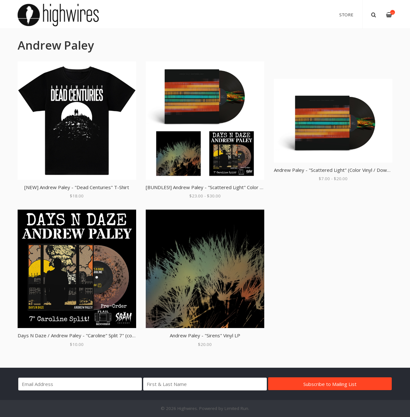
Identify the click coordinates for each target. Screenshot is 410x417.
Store (346, 15)
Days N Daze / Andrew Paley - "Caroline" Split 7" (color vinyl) (84, 335)
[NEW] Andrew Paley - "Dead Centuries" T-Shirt (76, 187)
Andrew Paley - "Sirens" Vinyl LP (205, 335)
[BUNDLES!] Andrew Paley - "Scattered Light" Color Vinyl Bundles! (218, 187)
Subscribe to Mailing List (330, 384)
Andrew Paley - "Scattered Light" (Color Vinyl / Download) (337, 170)
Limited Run (236, 408)
